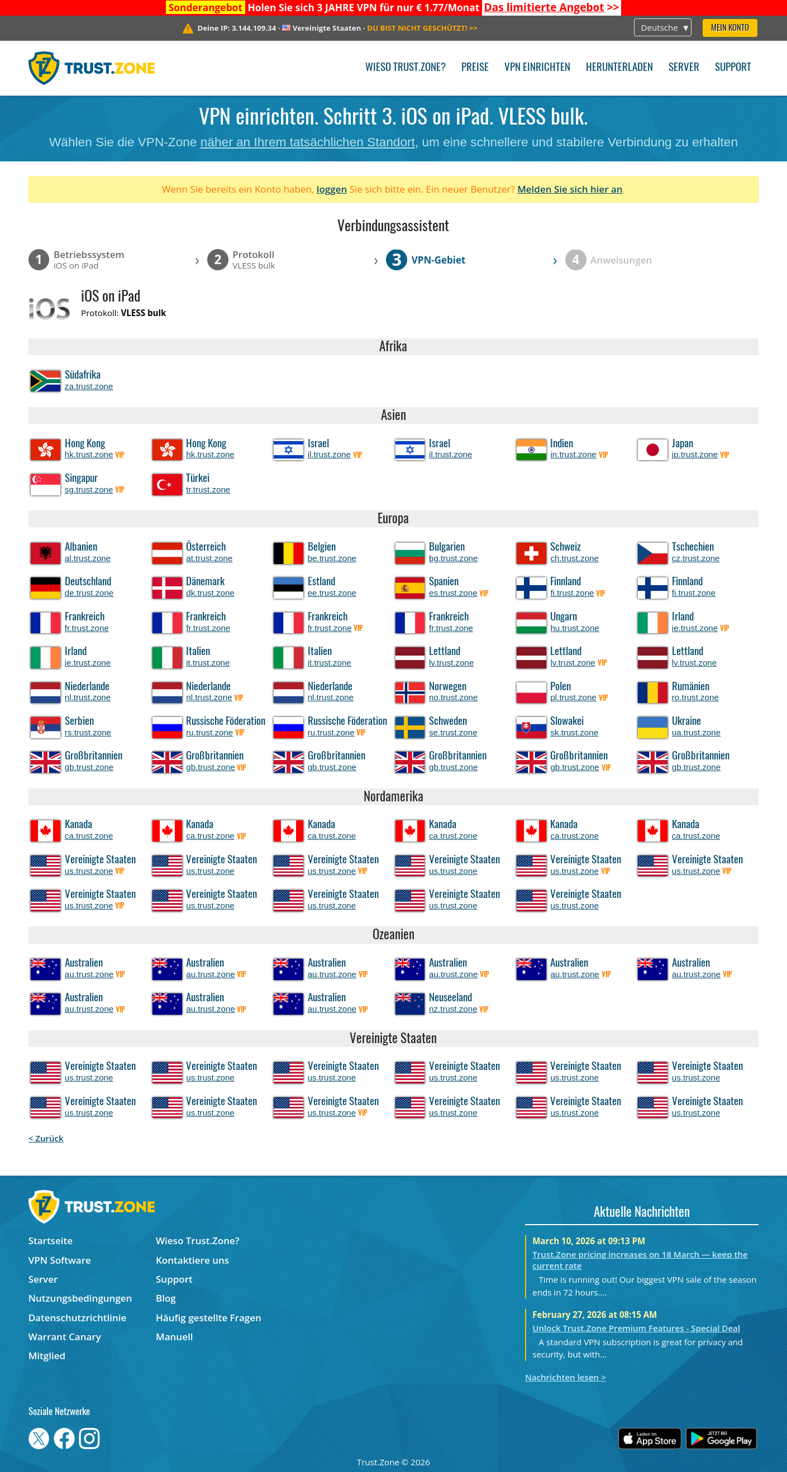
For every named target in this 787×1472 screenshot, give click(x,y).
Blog (166, 1298)
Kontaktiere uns (192, 1260)
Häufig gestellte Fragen (208, 1317)
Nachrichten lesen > (565, 1377)
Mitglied (46, 1355)
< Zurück (46, 1138)
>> (551, 7)
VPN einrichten (537, 68)
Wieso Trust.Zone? (405, 68)
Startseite (50, 1240)
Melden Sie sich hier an (570, 189)
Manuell (174, 1336)
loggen (332, 189)
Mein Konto (730, 28)
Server (684, 68)
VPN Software (59, 1260)
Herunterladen (619, 68)
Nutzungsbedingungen (80, 1298)
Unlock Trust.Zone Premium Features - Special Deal (636, 1328)
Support (733, 68)
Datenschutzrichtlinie (77, 1317)
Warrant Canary (64, 1336)
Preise (475, 68)
